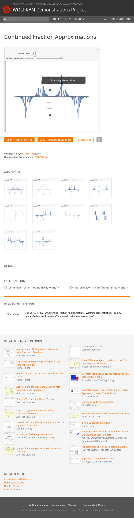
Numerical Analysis (14, 482)
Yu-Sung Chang (106, 380)
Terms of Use (77, 510)
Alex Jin (86, 437)
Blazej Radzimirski (91, 405)
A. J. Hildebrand (98, 440)
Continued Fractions (92, 346)
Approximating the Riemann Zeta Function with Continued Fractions (38, 388)
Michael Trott (28, 153)
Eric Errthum (88, 426)
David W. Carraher (25, 402)
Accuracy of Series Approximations (34, 434)
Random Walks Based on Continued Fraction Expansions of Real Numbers (105, 433)
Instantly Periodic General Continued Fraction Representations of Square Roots (105, 391)
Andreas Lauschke (25, 355)
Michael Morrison (90, 396)
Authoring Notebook (117, 19)
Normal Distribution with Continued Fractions (105, 413)
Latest (68, 19)
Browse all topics (13, 489)
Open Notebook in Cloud (19, 139)
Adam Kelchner (89, 380)
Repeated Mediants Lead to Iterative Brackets (105, 446)
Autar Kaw (105, 366)
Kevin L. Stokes (47, 437)
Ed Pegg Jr (87, 461)
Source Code (84, 139)
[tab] (15, 188)
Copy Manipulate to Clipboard (55, 139)
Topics (57, 19)
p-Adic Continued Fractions (96, 422)
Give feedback (107, 510)
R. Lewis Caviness (90, 449)
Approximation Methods (16, 479)
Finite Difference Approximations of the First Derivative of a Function (104, 362)
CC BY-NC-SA (41, 156)
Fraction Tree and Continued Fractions (36, 399)
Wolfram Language (49, 4)
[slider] (42, 58)
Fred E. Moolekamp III (27, 437)
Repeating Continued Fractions (98, 458)
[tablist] (67, 214)
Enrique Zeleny (24, 428)
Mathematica (74, 4)
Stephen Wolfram (91, 349)
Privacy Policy (92, 510)
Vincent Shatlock (90, 366)
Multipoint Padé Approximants (97, 401)
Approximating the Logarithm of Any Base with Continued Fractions (38, 350)
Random (79, 19)
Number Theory (12, 486)
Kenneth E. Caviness (110, 449)
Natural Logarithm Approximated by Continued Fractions (35, 412)
